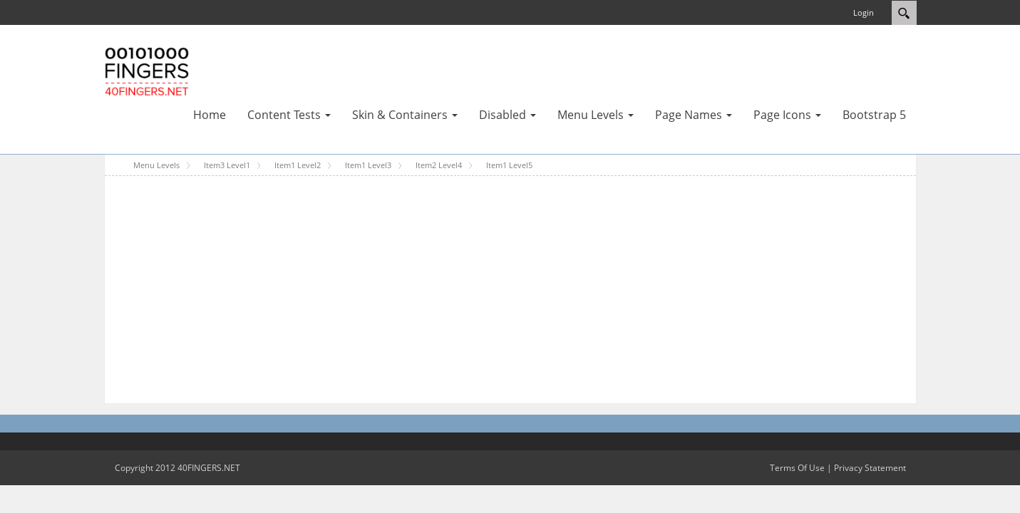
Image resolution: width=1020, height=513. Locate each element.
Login (863, 12)
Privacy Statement (870, 468)
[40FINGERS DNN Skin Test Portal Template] (147, 70)
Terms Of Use (797, 468)
